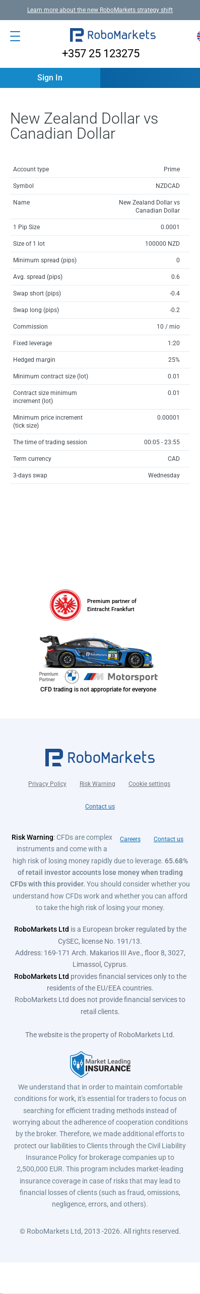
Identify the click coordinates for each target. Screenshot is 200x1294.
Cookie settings (149, 783)
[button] (113, 36)
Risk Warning (97, 783)
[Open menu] (15, 36)
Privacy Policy (47, 783)
